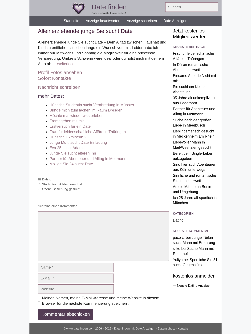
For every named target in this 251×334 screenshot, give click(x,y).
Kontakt (183, 328)
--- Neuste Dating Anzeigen (192, 285)
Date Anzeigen (175, 21)
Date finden (109, 7)
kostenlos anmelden (194, 275)
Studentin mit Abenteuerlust (62, 184)
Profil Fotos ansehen (60, 72)
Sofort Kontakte (54, 78)
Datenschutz (166, 328)
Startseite (71, 21)
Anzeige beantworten (103, 21)
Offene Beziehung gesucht (61, 189)
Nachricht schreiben (59, 87)
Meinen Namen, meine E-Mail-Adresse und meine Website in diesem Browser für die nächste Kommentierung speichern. (100, 301)
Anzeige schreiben (142, 21)
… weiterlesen (64, 64)
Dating (46, 179)
